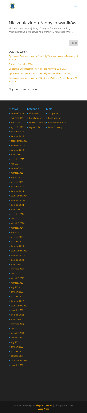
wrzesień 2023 (18, 255)
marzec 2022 (17, 337)
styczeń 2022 (17, 346)
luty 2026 (15, 122)
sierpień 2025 (17, 150)
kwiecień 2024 (17, 223)
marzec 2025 (17, 172)
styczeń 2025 (17, 182)
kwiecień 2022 (17, 333)
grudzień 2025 (18, 131)
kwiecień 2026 (17, 113)
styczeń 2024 (17, 237)
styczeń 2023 (17, 291)
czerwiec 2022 (17, 323)
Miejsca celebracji (37, 122)
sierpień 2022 (17, 314)
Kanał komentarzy (57, 122)
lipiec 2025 (16, 154)
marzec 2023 (17, 282)
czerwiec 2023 (17, 269)
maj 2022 (15, 328)
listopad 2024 (17, 191)
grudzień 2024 (18, 186)
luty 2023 (15, 287)
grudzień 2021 (18, 351)
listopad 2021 (17, 355)
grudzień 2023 (18, 241)
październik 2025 (19, 140)
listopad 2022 (17, 301)
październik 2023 (19, 250)
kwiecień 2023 (17, 278)
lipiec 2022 (16, 319)
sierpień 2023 (17, 259)
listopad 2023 (17, 246)
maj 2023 (15, 273)
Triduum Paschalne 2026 (21, 64)
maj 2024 (15, 218)
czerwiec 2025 (17, 159)
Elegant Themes (44, 405)
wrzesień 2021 (18, 365)
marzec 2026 (17, 118)
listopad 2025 (17, 136)
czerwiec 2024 (17, 214)
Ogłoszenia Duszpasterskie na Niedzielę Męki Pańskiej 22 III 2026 (40, 73)
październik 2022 (19, 305)
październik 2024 (19, 195)
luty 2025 (15, 177)
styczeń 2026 (17, 127)
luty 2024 (15, 232)
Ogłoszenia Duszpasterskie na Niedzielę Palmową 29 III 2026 (38, 68)
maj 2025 (15, 163)
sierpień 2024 (17, 204)
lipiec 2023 (16, 264)
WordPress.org (55, 127)
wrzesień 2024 (18, 200)
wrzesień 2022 (18, 310)
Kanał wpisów (54, 118)
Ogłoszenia (34, 127)
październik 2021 (19, 360)
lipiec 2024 (16, 209)
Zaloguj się (53, 113)
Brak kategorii (36, 118)
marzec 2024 (17, 227)
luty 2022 (15, 342)
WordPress (43, 409)
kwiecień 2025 (17, 168)
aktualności (34, 113)
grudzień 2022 (18, 296)
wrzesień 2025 (18, 145)
